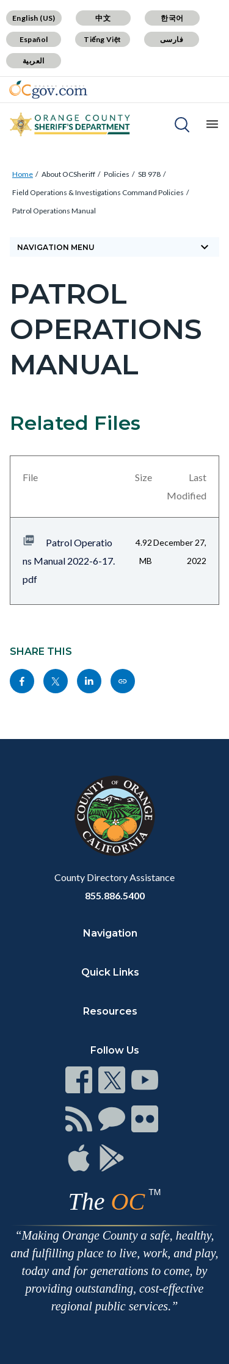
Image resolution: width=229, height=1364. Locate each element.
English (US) (34, 18)
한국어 (172, 18)
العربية (34, 60)
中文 (103, 18)
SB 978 (149, 174)
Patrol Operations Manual (54, 210)
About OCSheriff (68, 174)
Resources (110, 1011)
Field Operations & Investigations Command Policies (98, 192)
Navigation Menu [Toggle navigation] (114, 247)
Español (34, 39)
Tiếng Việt (103, 39)
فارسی (171, 39)
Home (22, 174)
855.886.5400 (115, 895)
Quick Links (110, 972)
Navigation (110, 933)
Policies (116, 174)
